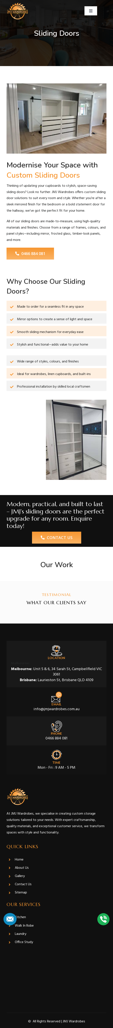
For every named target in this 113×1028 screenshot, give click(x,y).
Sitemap (21, 892)
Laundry (20, 934)
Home (19, 859)
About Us (22, 868)
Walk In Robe (24, 926)
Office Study (24, 942)
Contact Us (23, 884)
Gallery (20, 876)
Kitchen (20, 917)
